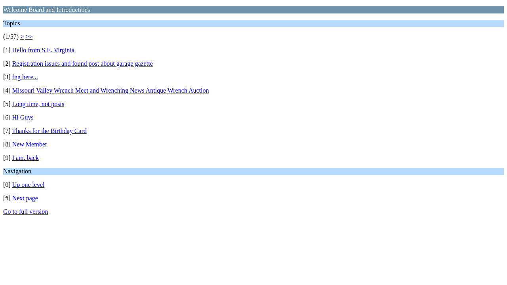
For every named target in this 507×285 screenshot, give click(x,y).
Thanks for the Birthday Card (49, 130)
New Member (29, 144)
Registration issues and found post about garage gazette (82, 63)
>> (28, 36)
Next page (25, 198)
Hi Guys (23, 117)
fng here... (25, 77)
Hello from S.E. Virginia (43, 50)
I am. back (25, 157)
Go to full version (25, 211)
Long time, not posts (38, 104)
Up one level (28, 184)
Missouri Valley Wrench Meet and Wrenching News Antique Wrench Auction (110, 90)
